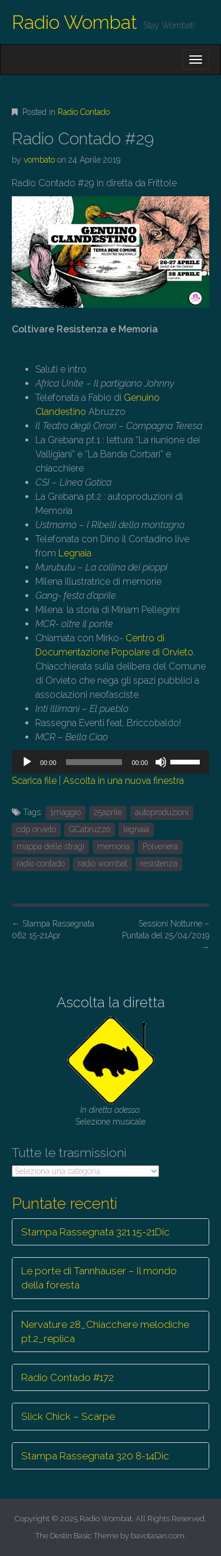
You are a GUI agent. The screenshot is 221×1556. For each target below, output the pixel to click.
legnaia (136, 829)
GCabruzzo (89, 829)
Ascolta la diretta (111, 1002)
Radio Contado (84, 112)
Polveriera (160, 846)
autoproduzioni (162, 812)
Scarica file (34, 780)
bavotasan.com (157, 1535)
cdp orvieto (36, 829)
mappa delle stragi (50, 846)
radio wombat (102, 863)
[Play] (27, 762)
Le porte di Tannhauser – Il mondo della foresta (99, 1278)
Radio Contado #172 (67, 1377)
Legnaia (74, 553)
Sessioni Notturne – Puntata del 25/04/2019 (165, 935)
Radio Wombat (74, 22)
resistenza (158, 863)
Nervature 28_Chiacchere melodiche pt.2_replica (105, 1331)
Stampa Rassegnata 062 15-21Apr (53, 929)
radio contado (41, 863)
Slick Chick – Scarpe (68, 1416)
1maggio (65, 812)
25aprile (108, 812)
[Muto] (161, 762)
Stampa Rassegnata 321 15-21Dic (95, 1232)
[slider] (94, 762)
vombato (39, 159)
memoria (113, 846)
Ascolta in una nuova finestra (123, 780)
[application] (110, 762)
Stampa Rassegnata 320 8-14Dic (95, 1456)
